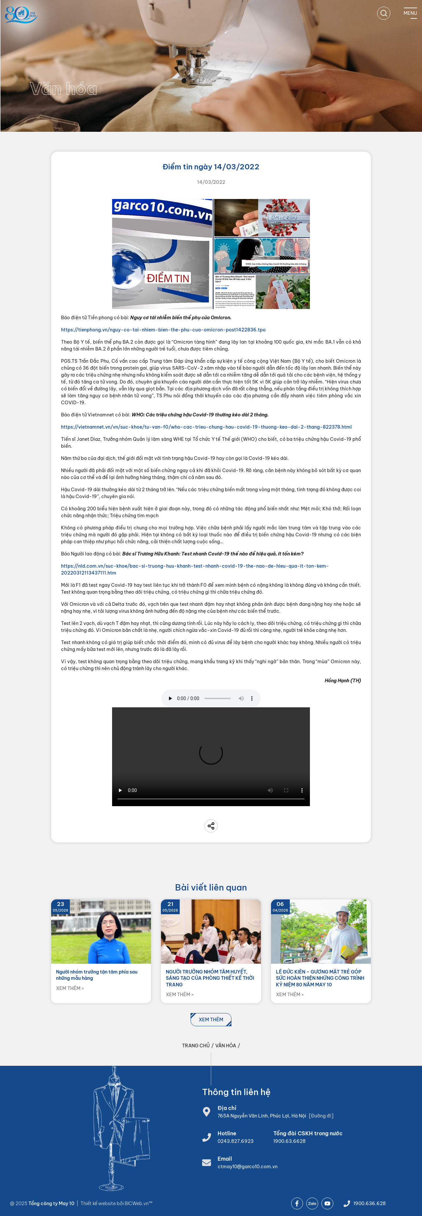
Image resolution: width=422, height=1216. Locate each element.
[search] (383, 13)
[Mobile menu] (410, 13)
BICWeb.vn (137, 1203)
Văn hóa (225, 1046)
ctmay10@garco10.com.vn (248, 1167)
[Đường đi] (321, 1116)
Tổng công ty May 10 (51, 1203)
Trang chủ (196, 1046)
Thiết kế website (98, 1203)
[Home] (21, 15)
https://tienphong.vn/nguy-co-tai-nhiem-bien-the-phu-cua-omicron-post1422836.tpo (163, 330)
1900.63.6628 (289, 1141)
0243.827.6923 (236, 1141)
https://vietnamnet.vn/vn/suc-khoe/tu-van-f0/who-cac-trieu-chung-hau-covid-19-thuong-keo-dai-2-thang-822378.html (206, 427)
